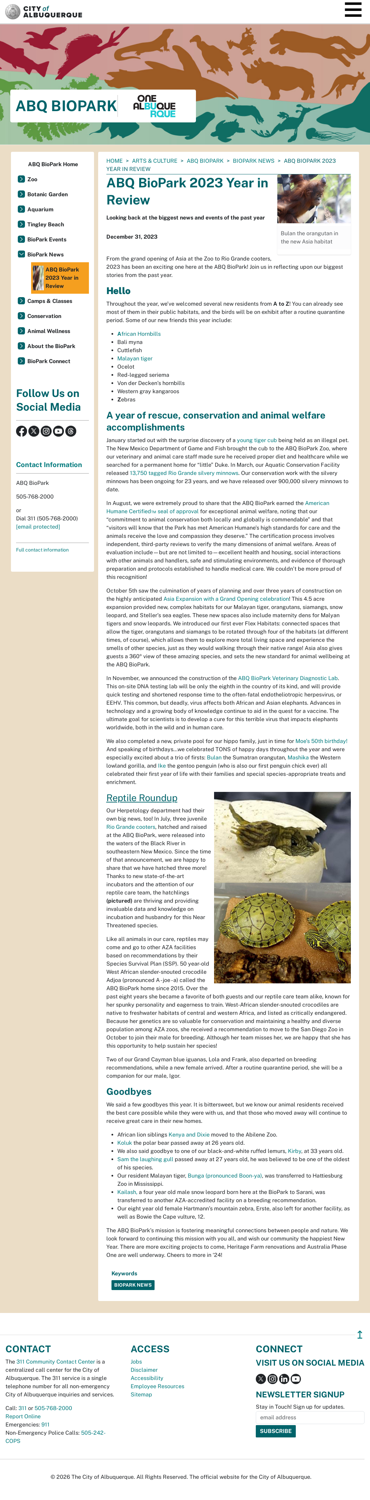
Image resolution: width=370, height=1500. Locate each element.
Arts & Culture (154, 161)
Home (114, 161)
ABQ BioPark (205, 161)
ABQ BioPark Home (53, 164)
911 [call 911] (45, 1424)
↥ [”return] (360, 1334)
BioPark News (254, 161)
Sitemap (141, 1394)
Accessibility (147, 1378)
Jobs (136, 1361)
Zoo (32, 179)
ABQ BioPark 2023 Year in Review (56, 278)
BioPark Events (46, 239)
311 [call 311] (22, 1408)
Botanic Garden (47, 194)
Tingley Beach (45, 224)
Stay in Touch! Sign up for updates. (300, 1407)
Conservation (44, 316)
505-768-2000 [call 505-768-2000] (53, 1408)
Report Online (23, 1416)
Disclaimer (144, 1370)
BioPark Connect (48, 361)
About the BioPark (51, 346)
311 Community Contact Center (55, 1361)
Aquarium (40, 209)
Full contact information (42, 550)
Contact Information (49, 465)
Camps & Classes (49, 301)
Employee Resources (157, 1386)
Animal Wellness (48, 331)
